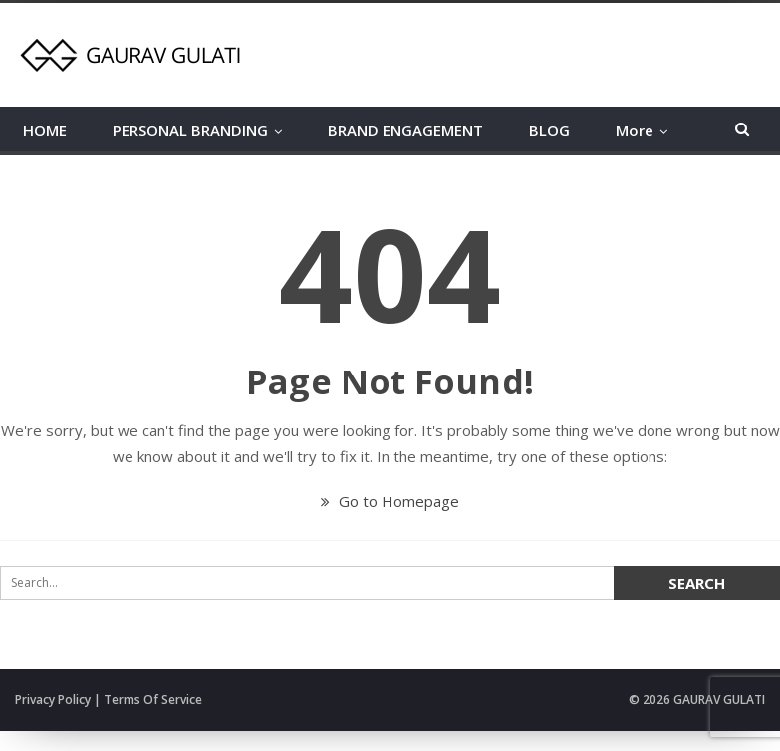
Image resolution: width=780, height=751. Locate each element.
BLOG (549, 130)
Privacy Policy (53, 699)
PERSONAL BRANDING (190, 130)
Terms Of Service (153, 699)
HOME (45, 130)
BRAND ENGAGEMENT (405, 130)
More (634, 130)
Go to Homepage (390, 501)
